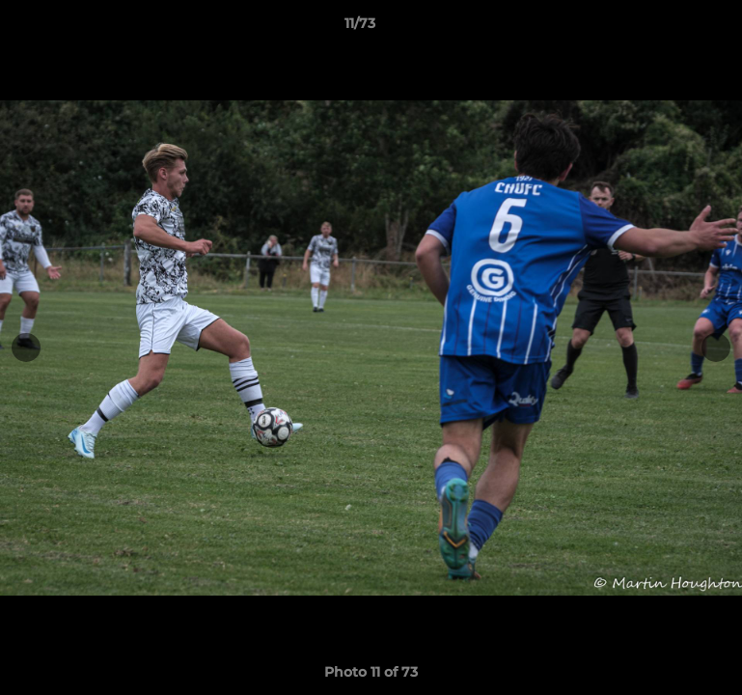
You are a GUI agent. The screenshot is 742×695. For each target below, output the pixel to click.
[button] (661, 28)
